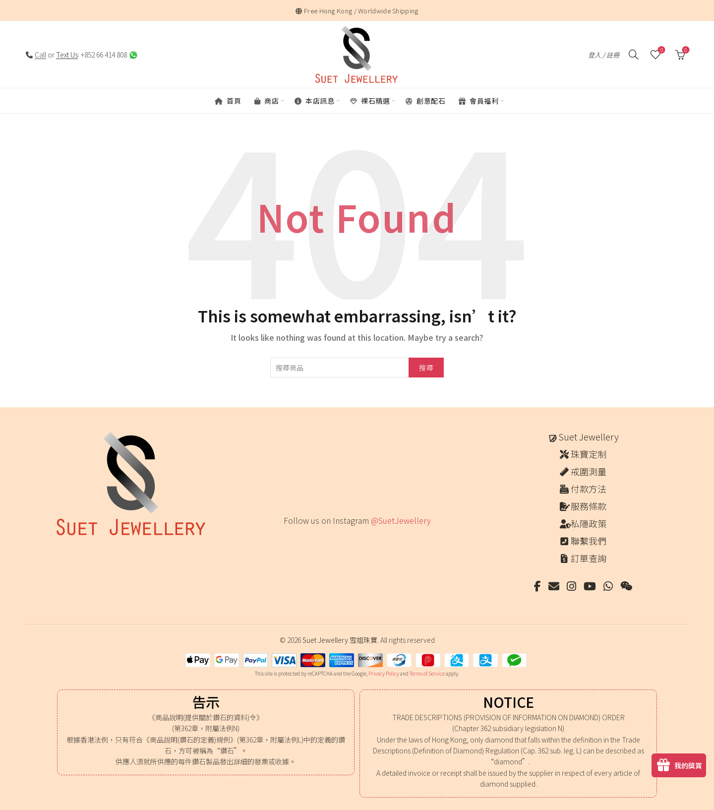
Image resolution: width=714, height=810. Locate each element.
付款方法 (588, 488)
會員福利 (478, 101)
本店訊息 (314, 101)
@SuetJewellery (401, 520)
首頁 (228, 101)
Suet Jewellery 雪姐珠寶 (339, 640)
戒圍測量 (588, 471)
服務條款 (588, 505)
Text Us (67, 55)
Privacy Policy (383, 673)
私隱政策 (588, 523)
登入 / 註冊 (603, 55)
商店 (266, 101)
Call (40, 55)
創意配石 (425, 101)
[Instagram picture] (287, 541)
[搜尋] (634, 54)
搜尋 (426, 368)
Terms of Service (427, 673)
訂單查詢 (588, 558)
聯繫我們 (588, 540)
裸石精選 (370, 101)
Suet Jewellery (588, 436)
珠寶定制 (588, 453)
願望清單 (660, 50)
